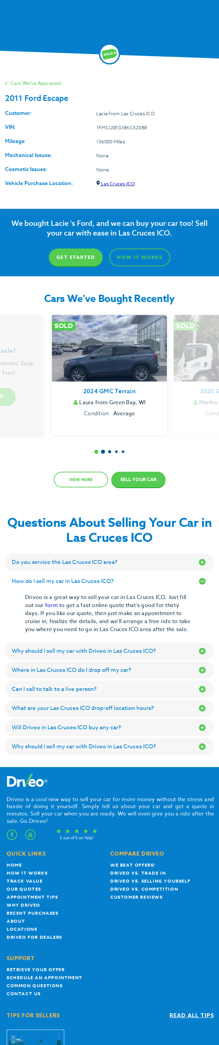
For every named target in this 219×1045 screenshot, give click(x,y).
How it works (27, 873)
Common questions (35, 986)
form (52, 605)
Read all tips (192, 1016)
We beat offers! (132, 865)
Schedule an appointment (45, 978)
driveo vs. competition (144, 889)
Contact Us (24, 994)
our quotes (24, 889)
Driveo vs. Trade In (138, 873)
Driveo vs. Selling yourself (150, 881)
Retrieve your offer (36, 969)
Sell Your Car (138, 479)
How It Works (139, 257)
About (16, 921)
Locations (22, 929)
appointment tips (32, 897)
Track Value (25, 881)
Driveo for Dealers (34, 937)
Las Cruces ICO (115, 183)
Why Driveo (23, 905)
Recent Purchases (33, 913)
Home (14, 865)
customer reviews (136, 897)
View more (81, 479)
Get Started (76, 257)
